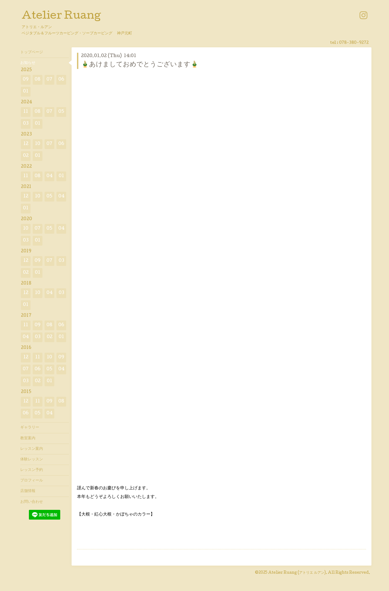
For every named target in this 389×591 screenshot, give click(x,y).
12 (25, 144)
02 (26, 156)
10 (37, 144)
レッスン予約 (31, 470)
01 (25, 91)
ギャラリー (29, 427)
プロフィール (31, 480)
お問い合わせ (31, 502)
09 (26, 79)
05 (61, 112)
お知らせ (27, 63)
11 (25, 112)
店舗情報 (27, 491)
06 (61, 79)
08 (38, 79)
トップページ (31, 52)
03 (26, 123)
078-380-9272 (354, 43)
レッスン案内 (31, 449)
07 (49, 79)
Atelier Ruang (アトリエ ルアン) (297, 573)
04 (49, 176)
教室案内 (27, 438)
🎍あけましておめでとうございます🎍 (140, 64)
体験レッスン (31, 459)
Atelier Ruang (61, 16)
